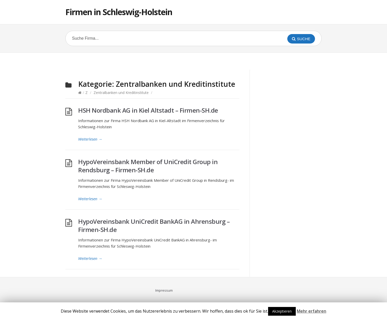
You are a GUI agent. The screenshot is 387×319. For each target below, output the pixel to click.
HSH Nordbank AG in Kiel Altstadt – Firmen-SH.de (148, 110)
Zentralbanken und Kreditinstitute (121, 92)
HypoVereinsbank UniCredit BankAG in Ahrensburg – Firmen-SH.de (154, 225)
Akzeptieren (282, 311)
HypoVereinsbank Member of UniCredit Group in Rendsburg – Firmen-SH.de (148, 165)
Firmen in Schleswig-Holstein (118, 11)
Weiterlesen (90, 139)
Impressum (164, 290)
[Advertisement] (193, 60)
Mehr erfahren (311, 311)
